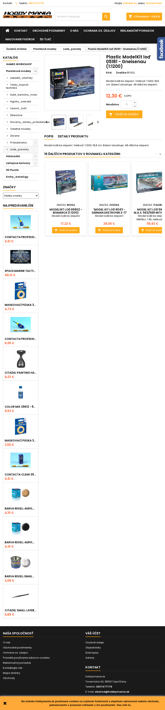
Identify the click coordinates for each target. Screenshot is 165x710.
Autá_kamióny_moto (23, 95)
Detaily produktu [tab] (73, 136)
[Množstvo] (127, 104)
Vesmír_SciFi (18, 108)
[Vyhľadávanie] (82, 17)
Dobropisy (91, 652)
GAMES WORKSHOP (19, 64)
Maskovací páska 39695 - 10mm (21, 304)
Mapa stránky (11, 673)
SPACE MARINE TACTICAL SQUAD (21, 270)
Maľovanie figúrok (20, 39)
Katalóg (10, 57)
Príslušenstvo (18, 142)
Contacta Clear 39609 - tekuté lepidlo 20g (21, 474)
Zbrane (15, 136)
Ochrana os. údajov (99, 31)
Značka (121, 72)
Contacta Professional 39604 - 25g (21, 338)
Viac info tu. (124, 705)
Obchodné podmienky (48, 31)
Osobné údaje (94, 642)
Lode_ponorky (19, 149)
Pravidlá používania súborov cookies (26, 658)
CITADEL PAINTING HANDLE (21, 372)
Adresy (89, 658)
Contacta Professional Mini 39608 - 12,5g (21, 237)
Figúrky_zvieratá (20, 101)
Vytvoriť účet (154, 3)
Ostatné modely (20, 129)
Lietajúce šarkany (18, 163)
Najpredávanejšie (18, 205)
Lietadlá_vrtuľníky (21, 78)
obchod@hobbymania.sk (112, 692)
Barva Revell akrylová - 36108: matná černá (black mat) (21, 542)
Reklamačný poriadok (137, 31)
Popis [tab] (48, 136)
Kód (109, 72)
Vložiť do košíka (123, 114)
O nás (74, 31)
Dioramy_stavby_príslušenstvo (24, 122)
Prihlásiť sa (130, 3)
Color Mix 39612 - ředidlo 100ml (21, 406)
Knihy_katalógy (17, 177)
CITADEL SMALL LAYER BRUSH (21, 610)
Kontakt (7, 3)
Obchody (9, 678)
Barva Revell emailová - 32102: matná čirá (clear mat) (21, 576)
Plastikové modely (18, 71)
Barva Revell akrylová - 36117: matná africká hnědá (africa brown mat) (21, 508)
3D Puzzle (12, 170)
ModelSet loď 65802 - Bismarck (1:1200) (66, 211)
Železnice (16, 115)
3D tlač (45, 39)
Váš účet (92, 633)
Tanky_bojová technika (17, 86)
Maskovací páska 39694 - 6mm (21, 440)
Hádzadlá (13, 156)
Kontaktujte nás (12, 668)
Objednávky (93, 647)
